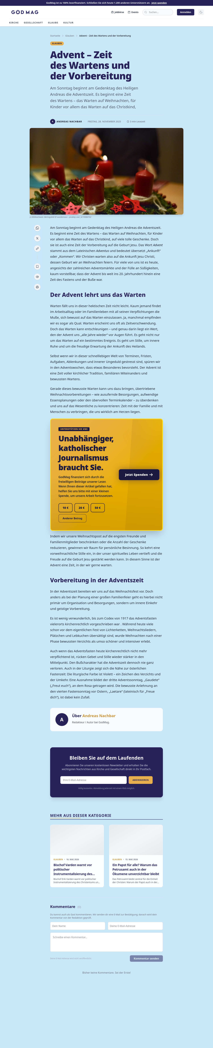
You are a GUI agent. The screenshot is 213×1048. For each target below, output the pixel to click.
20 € (81, 508)
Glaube (53, 22)
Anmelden (185, 12)
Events (133, 12)
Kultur (68, 22)
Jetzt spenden (159, 2)
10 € (65, 508)
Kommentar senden (146, 958)
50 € (98, 508)
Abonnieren (140, 779)
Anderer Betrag (72, 518)
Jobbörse (117, 12)
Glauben (69, 35)
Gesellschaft (33, 22)
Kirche (14, 22)
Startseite (55, 35)
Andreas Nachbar (99, 715)
